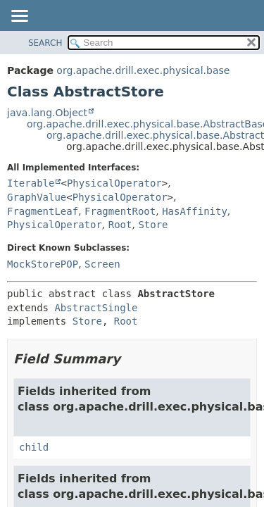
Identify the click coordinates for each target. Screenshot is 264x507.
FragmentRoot (120, 211)
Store (153, 224)
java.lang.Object (47, 112)
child (34, 447)
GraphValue (36, 197)
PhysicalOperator (114, 183)
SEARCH (45, 43)
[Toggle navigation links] (19, 17)
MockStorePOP (42, 264)
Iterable (30, 183)
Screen (102, 264)
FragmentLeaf (42, 211)
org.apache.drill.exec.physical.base (143, 70)
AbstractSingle (95, 307)
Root (120, 224)
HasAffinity (194, 211)
